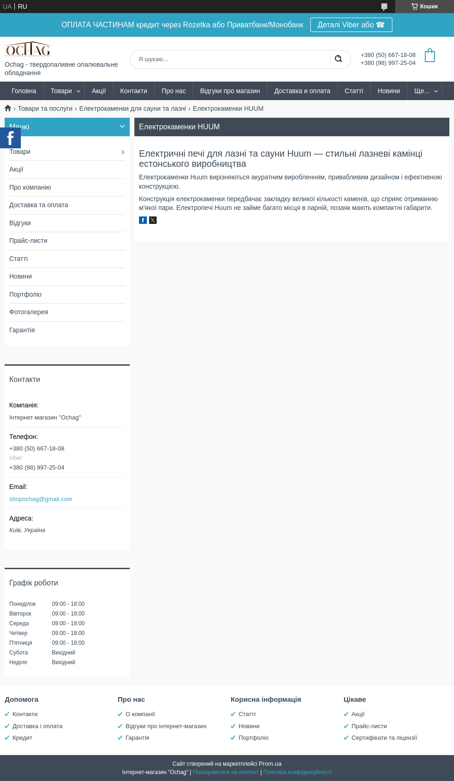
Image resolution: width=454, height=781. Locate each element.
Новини (389, 91)
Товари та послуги (45, 108)
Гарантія (22, 330)
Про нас (174, 91)
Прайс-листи (28, 240)
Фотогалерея (28, 312)
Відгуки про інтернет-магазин (166, 726)
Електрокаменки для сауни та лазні (132, 108)
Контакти (133, 91)
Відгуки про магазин (230, 91)
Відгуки (20, 223)
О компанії (140, 714)
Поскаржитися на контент (226, 772)
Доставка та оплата (38, 205)
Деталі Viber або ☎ (351, 25)
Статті (354, 91)
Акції (99, 91)
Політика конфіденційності (298, 772)
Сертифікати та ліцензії (384, 737)
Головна (24, 91)
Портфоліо (25, 294)
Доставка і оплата (38, 726)
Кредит (22, 737)
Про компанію (30, 187)
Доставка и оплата (302, 91)
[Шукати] (338, 59)
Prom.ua (270, 763)
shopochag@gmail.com (40, 498)
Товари (61, 91)
